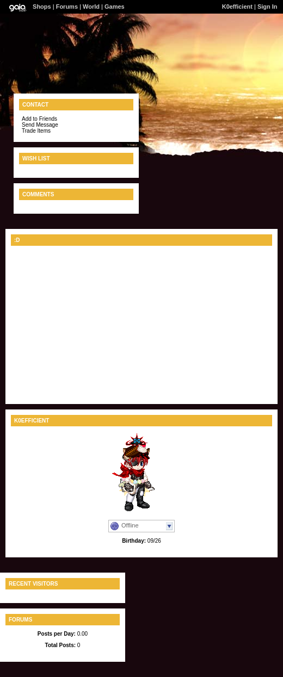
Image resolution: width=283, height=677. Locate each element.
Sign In (267, 6)
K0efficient (237, 6)
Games (114, 6)
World (91, 6)
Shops (42, 6)
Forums (67, 6)
